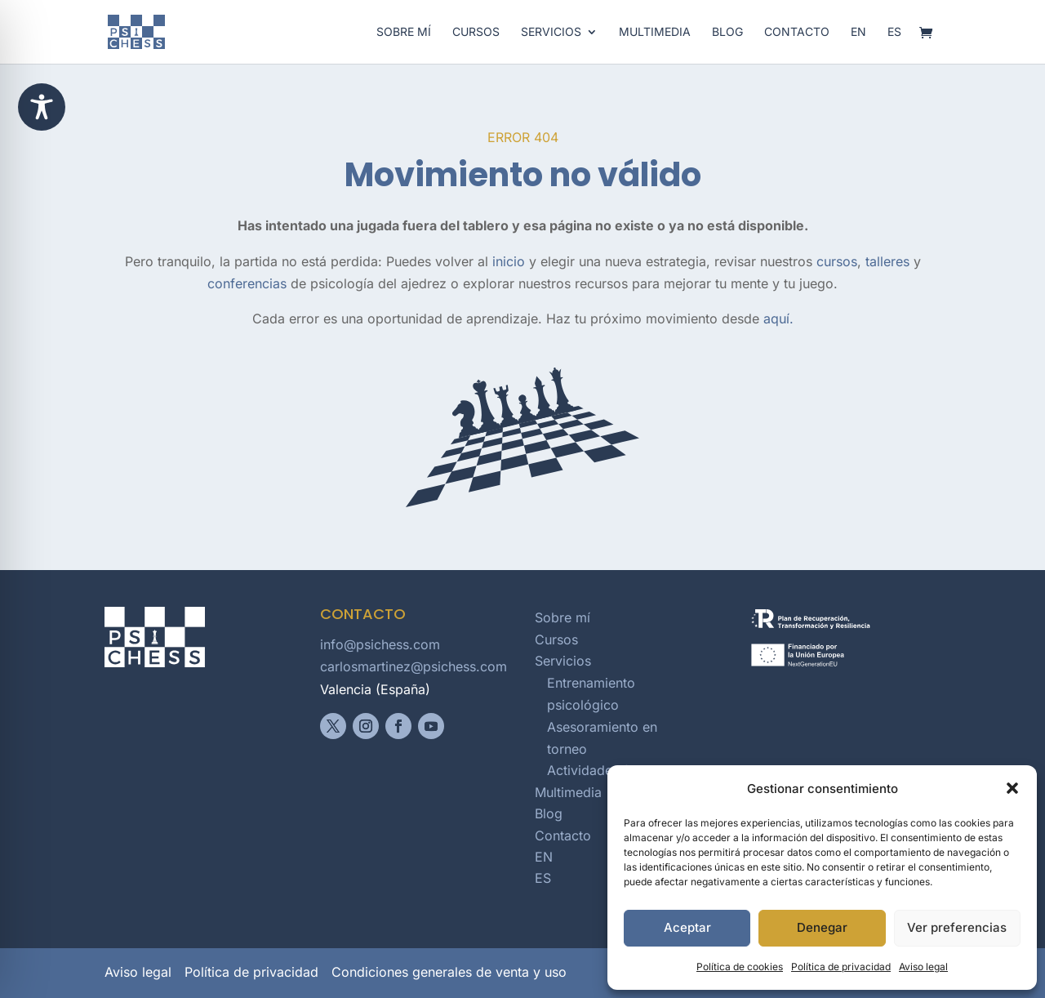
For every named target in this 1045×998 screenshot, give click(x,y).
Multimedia (655, 32)
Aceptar (687, 927)
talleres (887, 261)
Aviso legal (923, 966)
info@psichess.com (380, 644)
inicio (508, 261)
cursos (836, 261)
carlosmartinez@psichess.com (413, 666)
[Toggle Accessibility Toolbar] (41, 107)
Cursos (476, 32)
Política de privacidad (841, 966)
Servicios (551, 32)
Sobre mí (403, 32)
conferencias (247, 283)
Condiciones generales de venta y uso (449, 972)
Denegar (822, 927)
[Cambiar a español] (894, 45)
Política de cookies (739, 966)
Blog (727, 32)
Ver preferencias (957, 927)
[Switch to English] (858, 45)
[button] (1012, 788)
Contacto (796, 32)
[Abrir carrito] (929, 34)
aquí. (778, 318)
